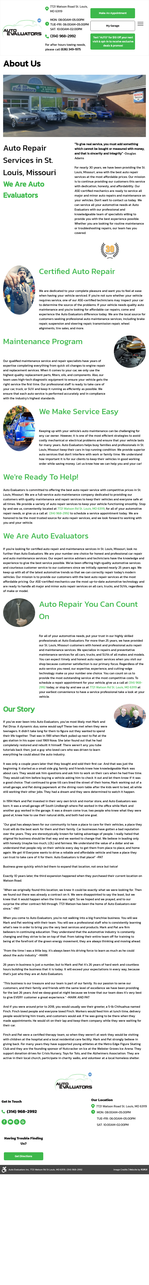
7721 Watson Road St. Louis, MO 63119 (121, 1106)
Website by (134, 1169)
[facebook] (4, 1122)
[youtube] (10, 1122)
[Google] (23, 1122)
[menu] (140, 24)
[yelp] (16, 1122)
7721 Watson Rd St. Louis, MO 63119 (113, 687)
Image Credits (120, 1169)
